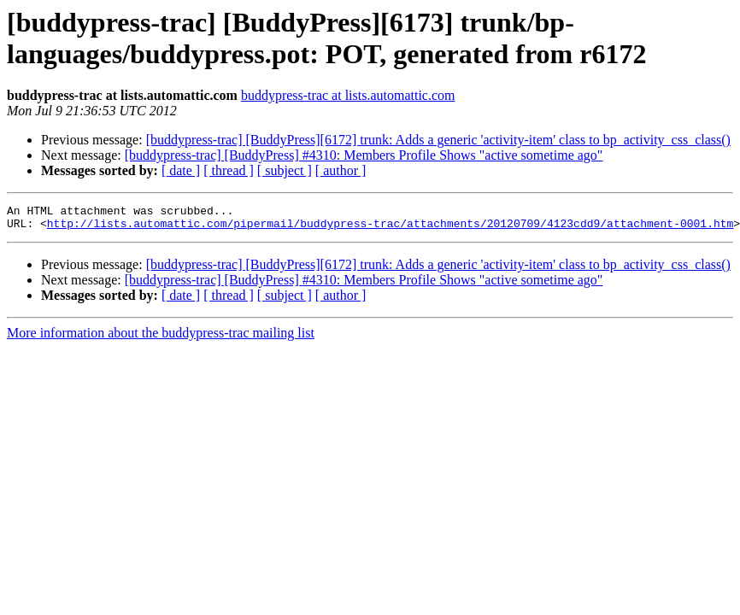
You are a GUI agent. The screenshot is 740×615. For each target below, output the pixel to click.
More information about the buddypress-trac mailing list (160, 338)
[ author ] (341, 170)
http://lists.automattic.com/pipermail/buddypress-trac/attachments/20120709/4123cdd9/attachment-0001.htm (390, 228)
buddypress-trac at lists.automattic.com (348, 95)
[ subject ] (284, 170)
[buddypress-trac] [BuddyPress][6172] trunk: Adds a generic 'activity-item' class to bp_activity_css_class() (438, 139)
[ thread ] (228, 170)
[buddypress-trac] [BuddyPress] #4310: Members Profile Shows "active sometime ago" (364, 155)
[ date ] (181, 170)
